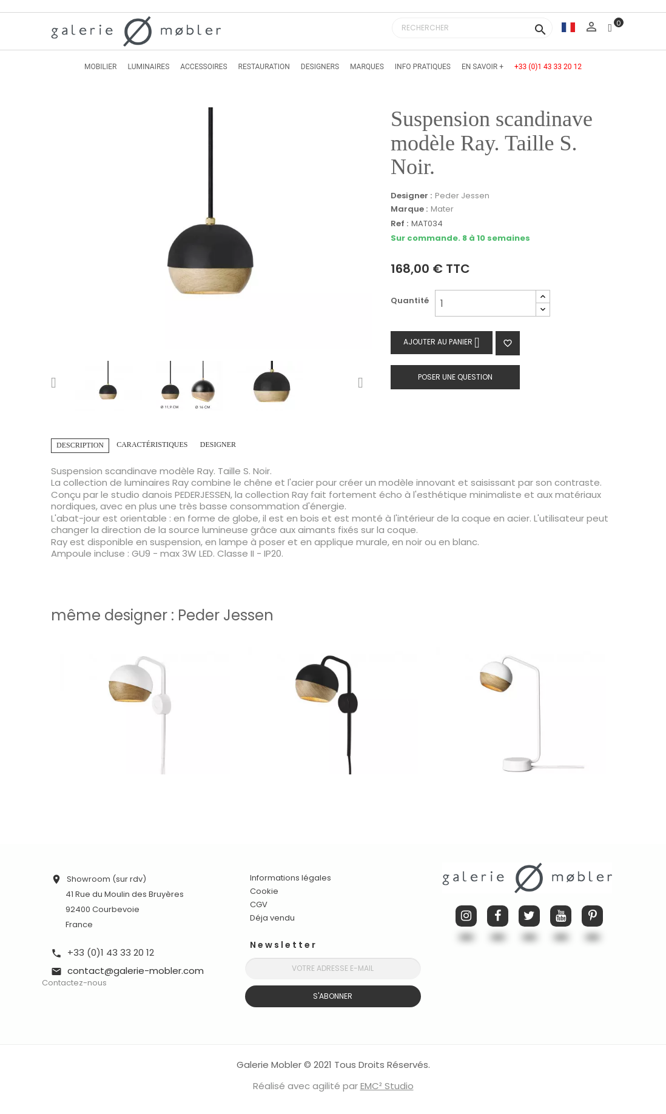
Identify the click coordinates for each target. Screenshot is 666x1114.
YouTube (560, 916)
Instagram (466, 916)
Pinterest (592, 916)
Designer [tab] (218, 444)
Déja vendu (272, 918)
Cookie (264, 891)
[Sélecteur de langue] (568, 27)
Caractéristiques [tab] (151, 444)
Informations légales (290, 878)
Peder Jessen (462, 195)
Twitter (529, 916)
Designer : (411, 196)
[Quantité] (485, 303)
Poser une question (455, 377)
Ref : (399, 224)
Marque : (409, 209)
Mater (442, 209)
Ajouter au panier (441, 342)
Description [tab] (80, 445)
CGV (258, 904)
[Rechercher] (472, 28)
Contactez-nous (74, 982)
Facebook (497, 916)
